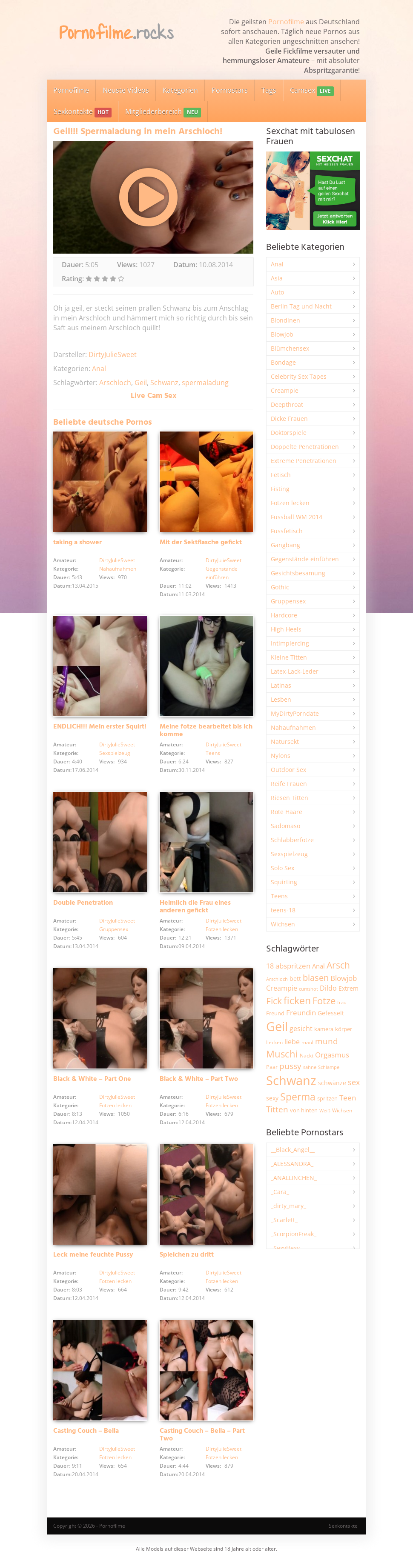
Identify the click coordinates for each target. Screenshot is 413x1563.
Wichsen (283, 924)
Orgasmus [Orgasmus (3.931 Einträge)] (332, 1055)
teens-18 (283, 910)
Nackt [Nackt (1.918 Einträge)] (306, 1055)
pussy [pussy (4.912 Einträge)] (290, 1065)
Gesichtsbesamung (298, 573)
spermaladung (205, 382)
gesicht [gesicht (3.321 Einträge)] (301, 1028)
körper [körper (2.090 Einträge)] (343, 1029)
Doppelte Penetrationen (305, 447)
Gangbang (285, 545)
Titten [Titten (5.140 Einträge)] (277, 1109)
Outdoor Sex (288, 770)
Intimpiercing (290, 643)
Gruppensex (113, 929)
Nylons (280, 755)
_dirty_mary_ (288, 1206)
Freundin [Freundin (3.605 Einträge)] (301, 1012)
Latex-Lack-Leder (294, 671)
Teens (213, 753)
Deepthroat (287, 404)
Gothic (280, 587)
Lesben (281, 699)
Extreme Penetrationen (303, 461)
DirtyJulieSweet (113, 354)
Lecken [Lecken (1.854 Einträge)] (274, 1042)
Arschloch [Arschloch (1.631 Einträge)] (277, 979)
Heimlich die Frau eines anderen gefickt (195, 906)
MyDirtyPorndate (295, 713)
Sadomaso (285, 826)
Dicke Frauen (289, 418)
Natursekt (285, 741)
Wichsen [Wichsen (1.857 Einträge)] (342, 1110)
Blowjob (282, 334)
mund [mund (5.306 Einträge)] (326, 1041)
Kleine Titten (289, 657)
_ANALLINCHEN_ (294, 1178)
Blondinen (285, 320)
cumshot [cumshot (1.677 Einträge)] (308, 989)
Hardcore (284, 615)
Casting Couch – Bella (86, 1431)
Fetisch (281, 475)
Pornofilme (286, 21)
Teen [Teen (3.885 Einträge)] (347, 1098)
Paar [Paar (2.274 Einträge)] (272, 1067)
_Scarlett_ (284, 1220)
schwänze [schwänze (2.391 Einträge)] (332, 1083)
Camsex (312, 91)
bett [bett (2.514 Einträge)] (295, 978)
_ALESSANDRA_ (292, 1164)
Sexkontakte (83, 112)
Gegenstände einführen (305, 559)
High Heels (286, 629)
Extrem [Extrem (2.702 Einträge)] (348, 988)
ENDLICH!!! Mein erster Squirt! (99, 726)
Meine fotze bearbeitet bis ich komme (206, 730)
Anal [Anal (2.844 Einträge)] (318, 966)
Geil (141, 382)
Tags (268, 90)
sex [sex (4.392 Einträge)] (354, 1082)
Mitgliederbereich (163, 112)
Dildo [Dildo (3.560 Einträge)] (328, 988)
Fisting (280, 489)
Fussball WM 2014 (296, 517)
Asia (277, 278)
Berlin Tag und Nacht (301, 306)
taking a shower (77, 542)
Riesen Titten (289, 798)
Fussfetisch (287, 531)
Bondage (283, 362)
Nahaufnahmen (117, 568)
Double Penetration (83, 903)
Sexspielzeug (114, 753)
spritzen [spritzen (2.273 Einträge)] (327, 1098)
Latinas (281, 685)
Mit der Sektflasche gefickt (201, 542)
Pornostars (230, 90)
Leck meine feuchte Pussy (93, 1254)
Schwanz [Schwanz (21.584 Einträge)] (291, 1080)
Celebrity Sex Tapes (299, 376)
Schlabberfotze (292, 840)
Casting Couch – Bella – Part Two (202, 1435)
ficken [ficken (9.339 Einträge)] (297, 1000)
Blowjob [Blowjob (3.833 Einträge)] (343, 978)
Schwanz (164, 382)
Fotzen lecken (222, 929)
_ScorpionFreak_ (293, 1234)
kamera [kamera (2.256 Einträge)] (323, 1029)
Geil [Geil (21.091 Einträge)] (277, 1026)
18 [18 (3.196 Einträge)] (270, 966)
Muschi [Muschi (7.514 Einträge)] (282, 1054)
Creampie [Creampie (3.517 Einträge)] (281, 988)
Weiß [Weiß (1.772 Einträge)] (324, 1110)
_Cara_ (280, 1192)
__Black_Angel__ (293, 1150)
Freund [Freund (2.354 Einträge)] (275, 1013)
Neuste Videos (126, 90)
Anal (99, 368)
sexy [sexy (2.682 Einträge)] (272, 1098)
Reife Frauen (289, 784)
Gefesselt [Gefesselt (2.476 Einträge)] (331, 1013)
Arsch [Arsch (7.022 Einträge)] (338, 965)
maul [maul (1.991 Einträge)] (307, 1042)
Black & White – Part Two (199, 1079)
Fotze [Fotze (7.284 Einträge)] (324, 1000)
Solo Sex (282, 868)
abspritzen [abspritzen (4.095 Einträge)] (292, 965)
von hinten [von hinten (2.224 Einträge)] (304, 1110)
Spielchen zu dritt (187, 1254)
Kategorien (180, 90)
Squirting (284, 882)
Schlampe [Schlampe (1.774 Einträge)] (328, 1067)
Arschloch (115, 382)
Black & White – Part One (92, 1079)
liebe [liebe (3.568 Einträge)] (292, 1041)
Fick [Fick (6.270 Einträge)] (274, 1001)
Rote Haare (286, 812)
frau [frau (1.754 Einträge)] (342, 1002)
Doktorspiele (289, 433)
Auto (277, 292)
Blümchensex (290, 348)
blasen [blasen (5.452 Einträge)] (316, 977)
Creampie (284, 390)
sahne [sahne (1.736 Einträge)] (309, 1067)
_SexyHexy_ (286, 1248)
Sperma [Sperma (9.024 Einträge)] (297, 1096)
